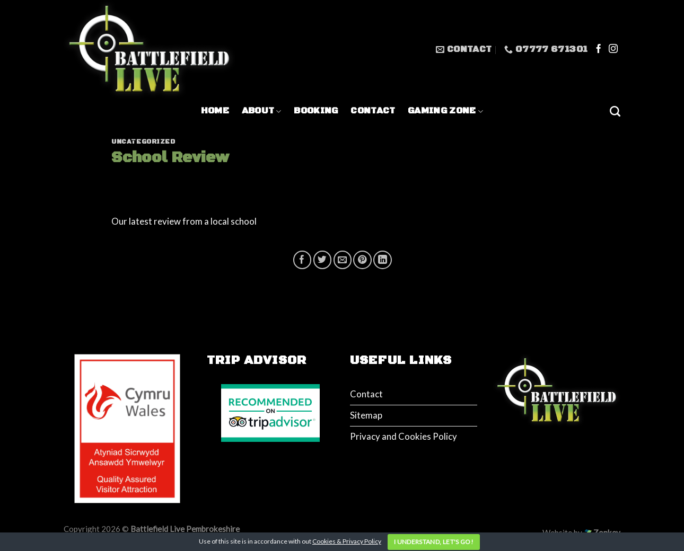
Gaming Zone (445, 111)
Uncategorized (143, 142)
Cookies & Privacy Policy (346, 541)
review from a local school (206, 221)
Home (215, 111)
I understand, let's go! (433, 542)
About (262, 111)
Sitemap (366, 415)
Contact (372, 111)
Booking (316, 111)
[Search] (615, 111)
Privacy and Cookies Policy (403, 436)
